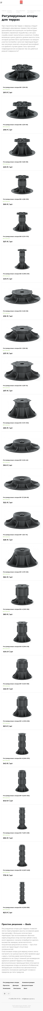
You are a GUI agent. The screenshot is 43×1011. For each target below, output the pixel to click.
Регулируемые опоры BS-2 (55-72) (15, 385)
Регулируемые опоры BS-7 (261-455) (16, 833)
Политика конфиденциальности (21, 1007)
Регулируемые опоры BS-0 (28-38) (15, 311)
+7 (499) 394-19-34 (14, 999)
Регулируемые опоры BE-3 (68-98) (15, 162)
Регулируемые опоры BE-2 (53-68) (15, 124)
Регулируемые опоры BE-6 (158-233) (16, 274)
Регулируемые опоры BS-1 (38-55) (15, 348)
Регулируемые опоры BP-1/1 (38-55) (16, 497)
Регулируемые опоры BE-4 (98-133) (16, 199)
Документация (27, 985)
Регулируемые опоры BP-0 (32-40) (15, 460)
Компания (6, 988)
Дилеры (16, 985)
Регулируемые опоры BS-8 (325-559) (16, 907)
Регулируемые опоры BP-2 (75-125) (15, 572)
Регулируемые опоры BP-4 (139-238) (16, 721)
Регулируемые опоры (11, 982)
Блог (25, 988)
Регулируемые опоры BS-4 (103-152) (16, 609)
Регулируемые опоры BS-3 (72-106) (16, 423)
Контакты (17, 988)
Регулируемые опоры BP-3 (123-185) (16, 684)
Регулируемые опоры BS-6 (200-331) (16, 758)
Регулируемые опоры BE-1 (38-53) (15, 87)
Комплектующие (28, 982)
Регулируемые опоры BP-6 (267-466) (16, 870)
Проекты (6, 985)
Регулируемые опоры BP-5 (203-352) (16, 795)
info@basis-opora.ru (28, 999)
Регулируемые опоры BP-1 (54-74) (15, 534)
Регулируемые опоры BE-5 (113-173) (16, 236)
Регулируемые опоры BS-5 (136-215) (16, 646)
